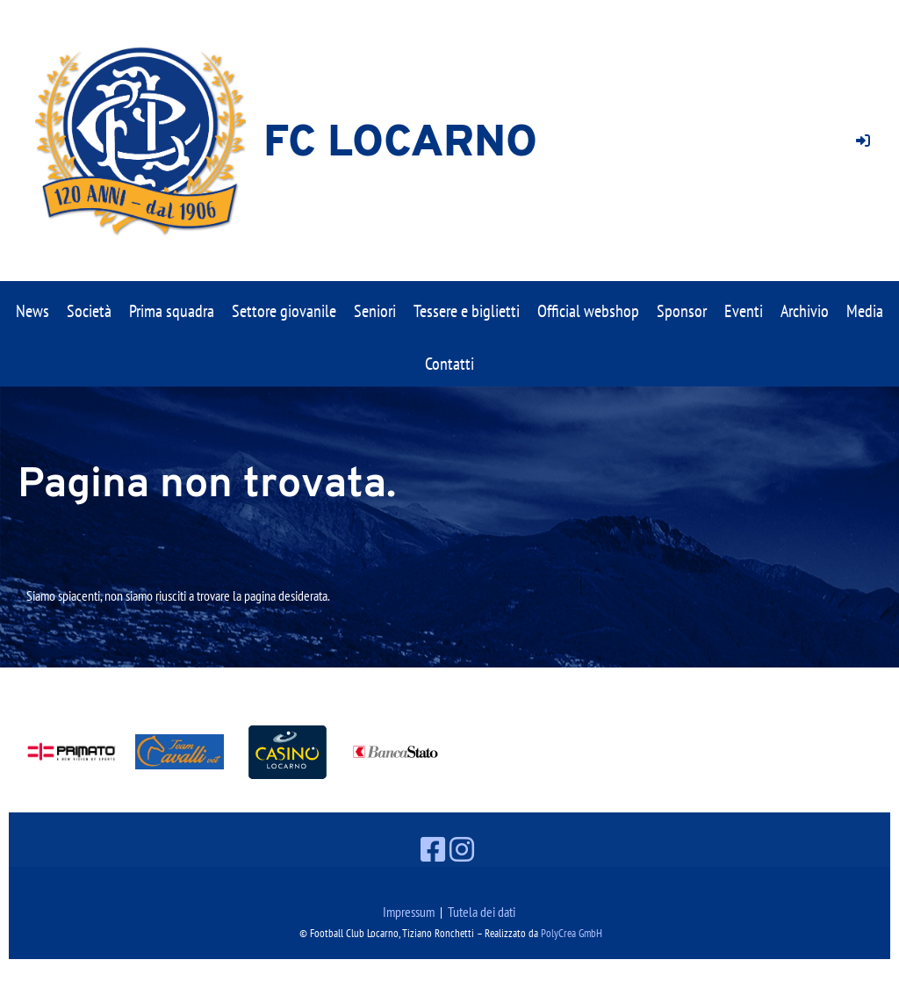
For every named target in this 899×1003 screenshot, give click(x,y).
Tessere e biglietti (467, 310)
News (32, 310)
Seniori (375, 310)
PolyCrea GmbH (571, 933)
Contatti (449, 363)
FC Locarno (400, 144)
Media (864, 310)
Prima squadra (171, 310)
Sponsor (682, 310)
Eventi (743, 310)
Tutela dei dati (481, 911)
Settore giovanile (284, 310)
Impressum (409, 911)
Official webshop (588, 310)
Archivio (804, 310)
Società (89, 310)
